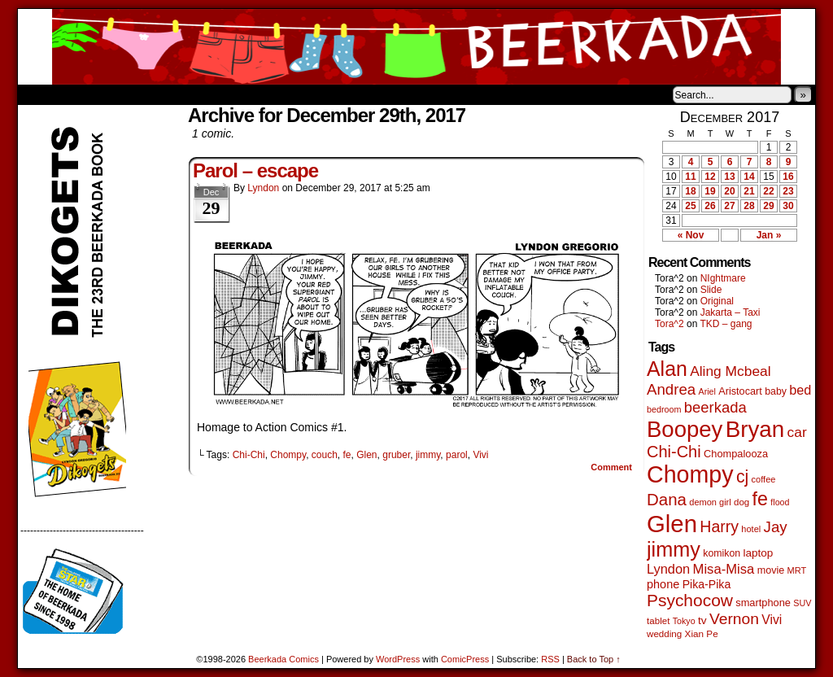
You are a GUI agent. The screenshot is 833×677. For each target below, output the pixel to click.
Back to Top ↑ (594, 659)
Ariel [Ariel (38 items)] (707, 391)
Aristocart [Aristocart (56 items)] (740, 391)
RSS (550, 659)
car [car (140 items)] (797, 432)
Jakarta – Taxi (730, 312)
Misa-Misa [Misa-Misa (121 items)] (724, 569)
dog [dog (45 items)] (741, 502)
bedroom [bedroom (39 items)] (664, 409)
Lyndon (263, 188)
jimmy (428, 455)
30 (788, 206)
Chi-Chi (249, 455)
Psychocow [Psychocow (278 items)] (690, 600)
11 (690, 176)
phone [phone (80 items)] (663, 584)
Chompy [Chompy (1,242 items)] (690, 474)
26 (709, 206)
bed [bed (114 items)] (800, 389)
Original (717, 301)
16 (788, 176)
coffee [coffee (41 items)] (764, 479)
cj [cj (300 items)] (742, 477)
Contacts (201, 94)
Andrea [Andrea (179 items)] (671, 389)
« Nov (691, 235)
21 (749, 191)
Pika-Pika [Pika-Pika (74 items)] (707, 584)
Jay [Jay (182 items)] (775, 526)
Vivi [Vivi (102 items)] (771, 620)
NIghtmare (723, 278)
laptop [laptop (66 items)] (759, 553)
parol (457, 455)
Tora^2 (669, 324)
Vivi (480, 455)
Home (41, 94)
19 (709, 191)
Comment (611, 467)
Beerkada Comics (416, 47)
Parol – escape (255, 170)
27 (729, 206)
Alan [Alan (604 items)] (667, 368)
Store (139, 94)
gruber (396, 455)
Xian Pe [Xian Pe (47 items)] (701, 633)
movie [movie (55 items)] (771, 570)
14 (749, 176)
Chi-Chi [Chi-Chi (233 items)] (674, 452)
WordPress (398, 659)
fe (347, 455)
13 (729, 176)
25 (690, 206)
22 (768, 191)
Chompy (288, 455)
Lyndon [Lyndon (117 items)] (668, 568)
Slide (711, 289)
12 (709, 176)
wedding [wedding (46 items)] (664, 633)
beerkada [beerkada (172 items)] (715, 407)
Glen (366, 455)
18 (690, 191)
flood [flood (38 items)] (779, 502)
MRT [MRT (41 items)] (797, 570)
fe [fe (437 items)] (760, 498)
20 (729, 191)
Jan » (769, 235)
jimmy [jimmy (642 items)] (673, 549)
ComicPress (465, 659)
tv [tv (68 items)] (702, 620)
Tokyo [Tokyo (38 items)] (684, 621)
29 (768, 206)
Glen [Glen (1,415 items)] (672, 523)
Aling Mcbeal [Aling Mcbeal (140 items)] (730, 371)
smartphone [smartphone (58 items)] (763, 602)
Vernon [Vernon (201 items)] (734, 618)
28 (749, 206)
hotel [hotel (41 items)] (751, 529)
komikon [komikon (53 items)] (721, 553)
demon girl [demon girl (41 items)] (710, 502)
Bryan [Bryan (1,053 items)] (755, 429)
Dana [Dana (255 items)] (667, 499)
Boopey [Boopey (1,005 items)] (684, 429)
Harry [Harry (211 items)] (719, 526)
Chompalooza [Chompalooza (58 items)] (736, 454)
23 (788, 191)
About (88, 94)
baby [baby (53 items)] (776, 391)
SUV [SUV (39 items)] (802, 603)
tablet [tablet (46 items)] (658, 620)
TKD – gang (726, 324)
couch (325, 455)
